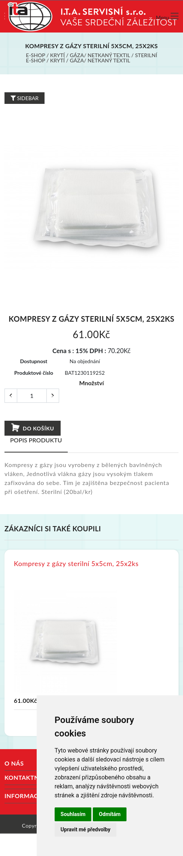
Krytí (57, 55)
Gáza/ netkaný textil (100, 55)
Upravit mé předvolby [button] (85, 829)
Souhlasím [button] (73, 814)
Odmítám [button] (110, 814)
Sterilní (146, 55)
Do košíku (32, 427)
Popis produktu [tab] (36, 440)
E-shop (35, 55)
